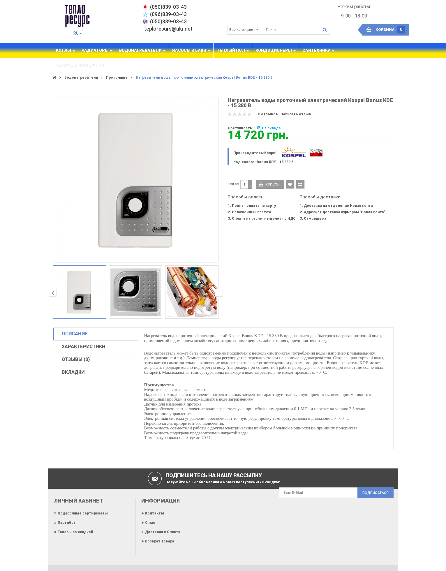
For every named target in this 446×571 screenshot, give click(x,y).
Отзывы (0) (76, 359)
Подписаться (375, 493)
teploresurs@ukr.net (168, 29)
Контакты (154, 513)
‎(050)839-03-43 (168, 7)
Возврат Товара (159, 541)
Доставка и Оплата (162, 532)
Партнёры (67, 523)
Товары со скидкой (75, 532)
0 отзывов (268, 114)
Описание (75, 333)
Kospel (270, 153)
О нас (150, 523)
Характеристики (83, 346)
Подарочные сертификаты (83, 513)
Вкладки (73, 372)
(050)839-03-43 (168, 21)
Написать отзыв (296, 114)
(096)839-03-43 (168, 14)
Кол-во (233, 184)
